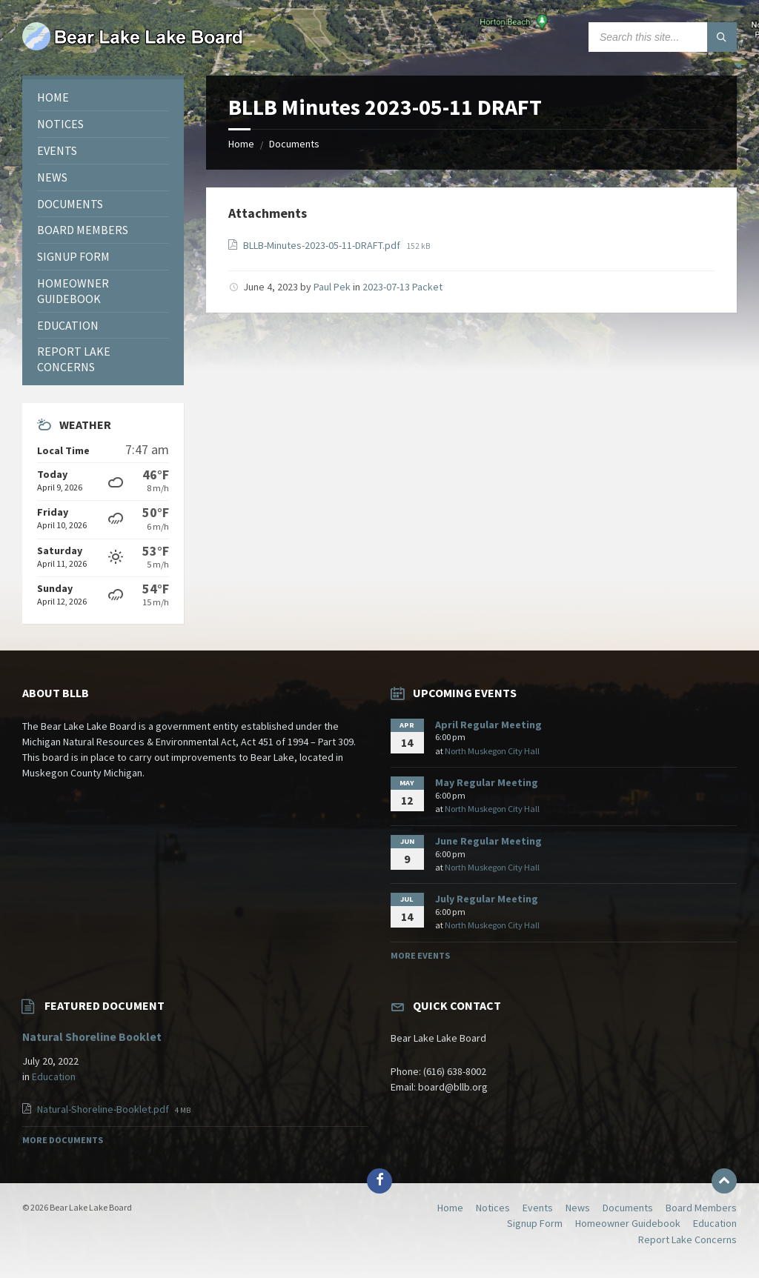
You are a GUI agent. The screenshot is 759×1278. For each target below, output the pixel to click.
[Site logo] (133, 46)
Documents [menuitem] (628, 1207)
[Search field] (663, 37)
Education (54, 1076)
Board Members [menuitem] (701, 1207)
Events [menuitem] (538, 1207)
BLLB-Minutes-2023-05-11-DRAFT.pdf (322, 245)
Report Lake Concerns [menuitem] (687, 1239)
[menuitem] (103, 97)
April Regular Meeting (488, 724)
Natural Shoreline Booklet (92, 1037)
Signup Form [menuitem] (535, 1223)
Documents (294, 143)
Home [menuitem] (450, 1207)
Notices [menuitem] (493, 1207)
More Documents (62, 1139)
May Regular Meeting (486, 782)
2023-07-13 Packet (402, 286)
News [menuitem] (578, 1207)
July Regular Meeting (486, 898)
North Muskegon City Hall (492, 750)
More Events (420, 955)
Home (241, 143)
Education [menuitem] (715, 1223)
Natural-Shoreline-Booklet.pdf (104, 1109)
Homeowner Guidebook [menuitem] (627, 1223)
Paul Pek (332, 286)
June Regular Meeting (488, 841)
